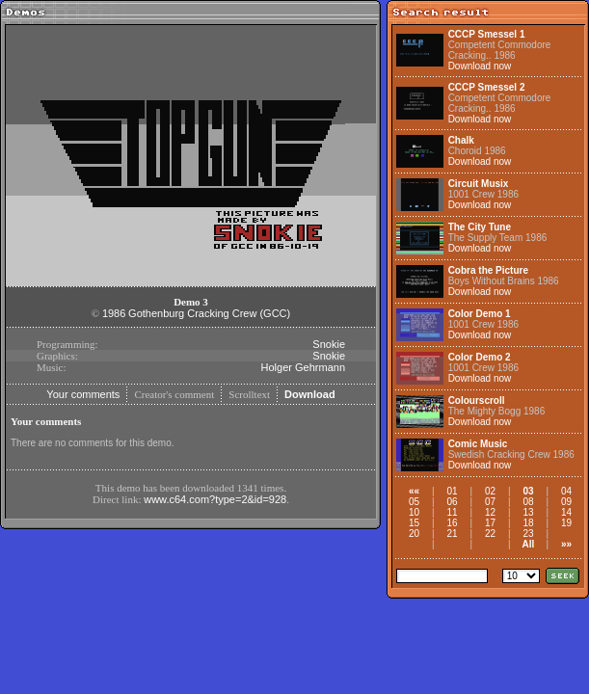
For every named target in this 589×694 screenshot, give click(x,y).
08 (527, 501)
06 (451, 501)
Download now (480, 66)
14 (566, 512)
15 (414, 523)
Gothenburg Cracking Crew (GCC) (209, 313)
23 (527, 533)
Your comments (83, 394)
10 (414, 512)
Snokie (328, 344)
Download (309, 394)
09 (566, 501)
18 (527, 523)
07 (490, 501)
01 (451, 491)
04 (566, 491)
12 (490, 512)
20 (414, 533)
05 (414, 501)
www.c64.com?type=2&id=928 (215, 499)
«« (414, 491)
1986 (113, 313)
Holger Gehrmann (303, 367)
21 (451, 533)
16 (451, 523)
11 (451, 512)
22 (490, 533)
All (528, 544)
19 (566, 523)
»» (566, 544)
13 (527, 512)
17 (490, 523)
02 (490, 491)
